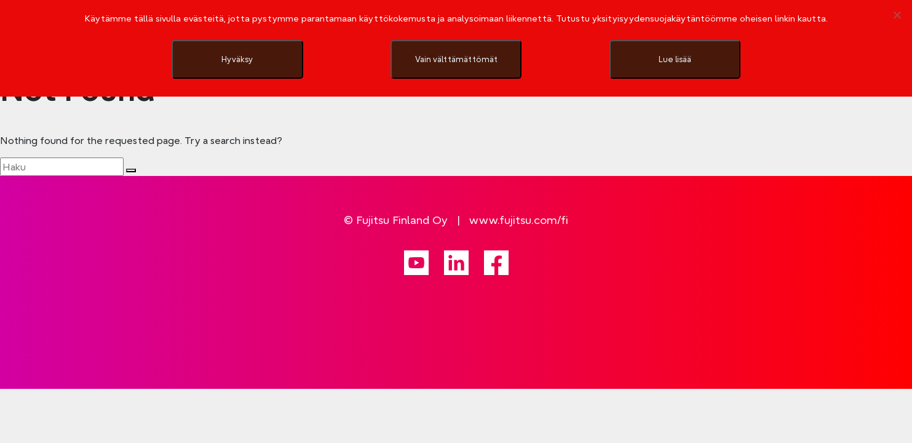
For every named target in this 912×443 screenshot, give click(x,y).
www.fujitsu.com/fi (518, 220)
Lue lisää (675, 59)
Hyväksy (237, 59)
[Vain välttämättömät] (896, 15)
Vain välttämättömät (456, 59)
